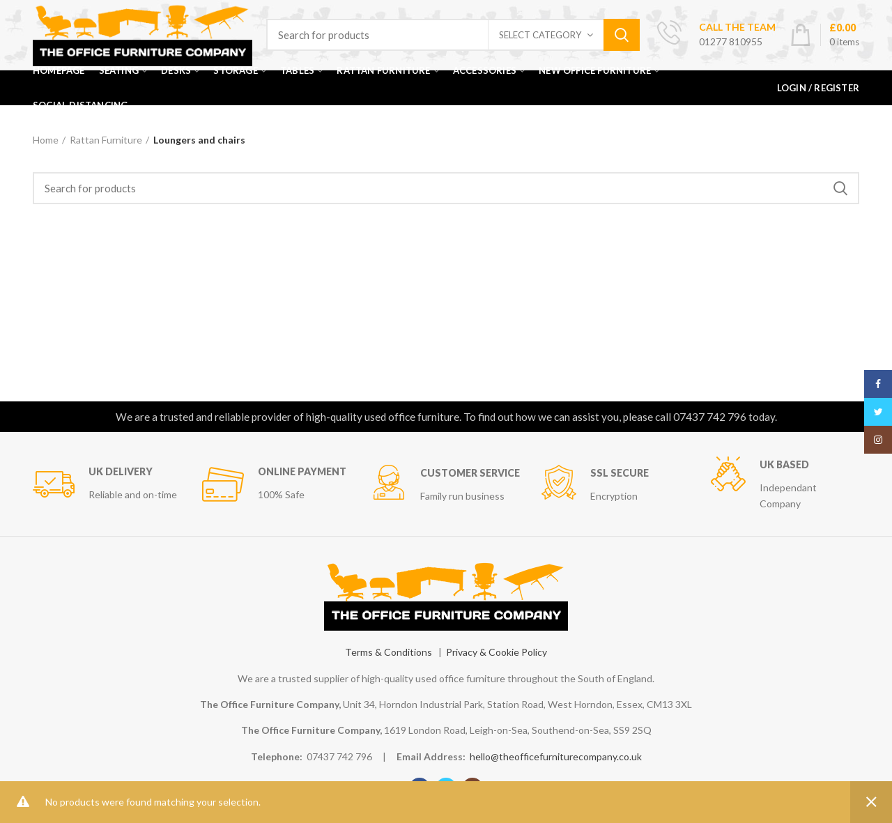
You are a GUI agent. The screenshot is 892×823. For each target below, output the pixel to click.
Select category (540, 34)
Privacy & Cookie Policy (496, 652)
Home (46, 140)
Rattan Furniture (106, 140)
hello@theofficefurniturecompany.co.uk (556, 756)
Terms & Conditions (388, 652)
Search (621, 35)
